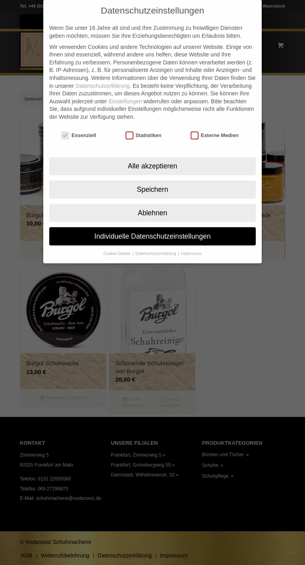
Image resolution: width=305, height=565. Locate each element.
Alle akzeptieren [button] (153, 154)
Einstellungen (125, 90)
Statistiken (143, 123)
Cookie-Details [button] (117, 241)
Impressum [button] (191, 241)
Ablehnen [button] (152, 201)
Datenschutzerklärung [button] (156, 241)
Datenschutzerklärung (102, 74)
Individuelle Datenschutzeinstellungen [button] (153, 224)
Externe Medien (215, 123)
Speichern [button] (152, 177)
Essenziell (78, 123)
